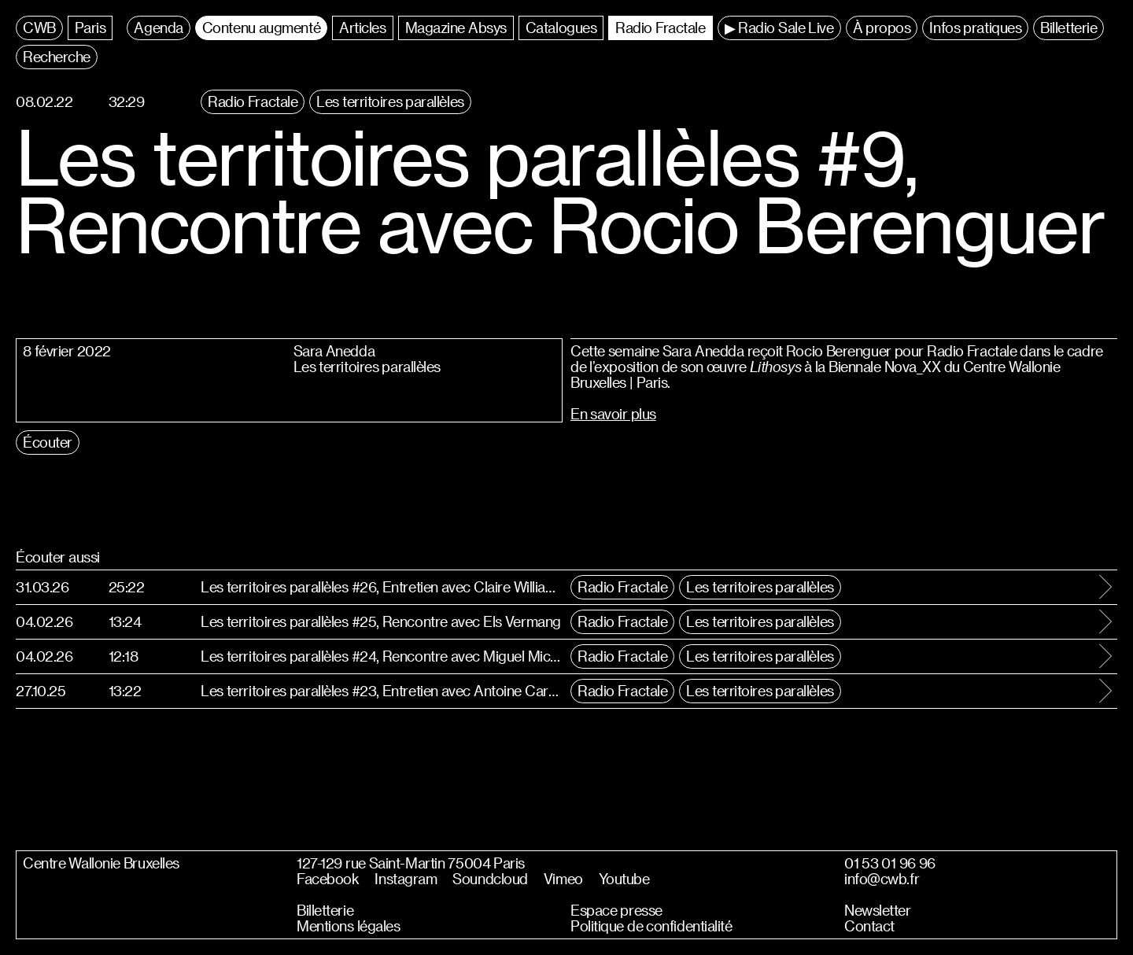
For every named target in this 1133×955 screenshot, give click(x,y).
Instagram (406, 879)
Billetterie (325, 910)
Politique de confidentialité (651, 926)
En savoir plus (613, 413)
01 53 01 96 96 (890, 863)
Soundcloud (490, 879)
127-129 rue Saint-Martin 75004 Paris (411, 863)
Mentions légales (348, 926)
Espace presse (616, 910)
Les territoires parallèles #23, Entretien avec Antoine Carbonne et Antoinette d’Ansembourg (382, 690)
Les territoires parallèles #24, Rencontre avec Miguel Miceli (382, 655)
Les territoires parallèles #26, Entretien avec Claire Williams (382, 586)
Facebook (328, 879)
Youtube (624, 879)
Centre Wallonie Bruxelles (101, 863)
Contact (869, 926)
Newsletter (877, 910)
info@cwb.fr (881, 879)
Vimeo (563, 879)
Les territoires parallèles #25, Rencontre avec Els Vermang (381, 621)
